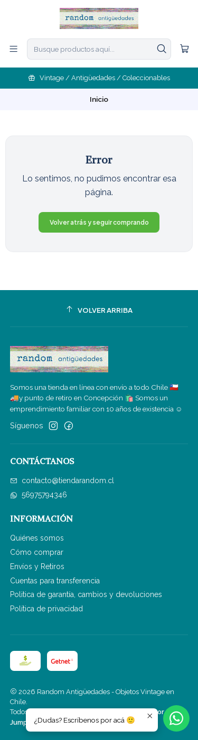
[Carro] (184, 49)
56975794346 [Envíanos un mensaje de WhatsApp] (38, 495)
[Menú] (13, 49)
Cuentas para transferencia (55, 580)
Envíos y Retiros (37, 566)
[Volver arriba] (99, 310)
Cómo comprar (36, 552)
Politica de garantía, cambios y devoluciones (86, 594)
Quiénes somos (37, 538)
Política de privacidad (46, 608)
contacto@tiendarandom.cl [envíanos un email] (62, 480)
